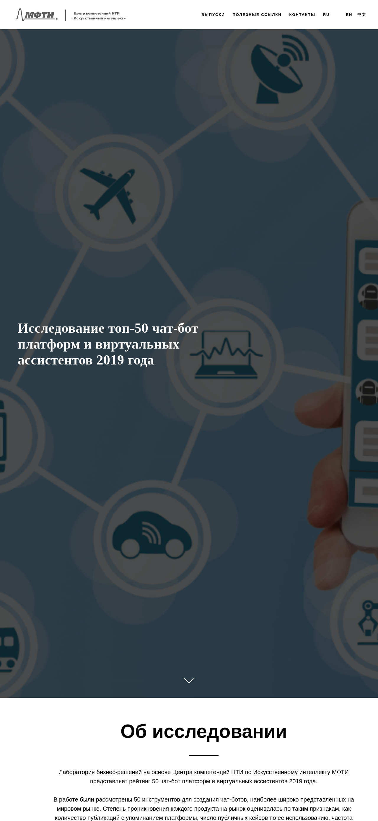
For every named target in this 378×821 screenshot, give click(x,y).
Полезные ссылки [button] (256, 14)
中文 (361, 14)
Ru (326, 14)
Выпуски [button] (213, 14)
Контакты (302, 14)
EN (349, 14)
